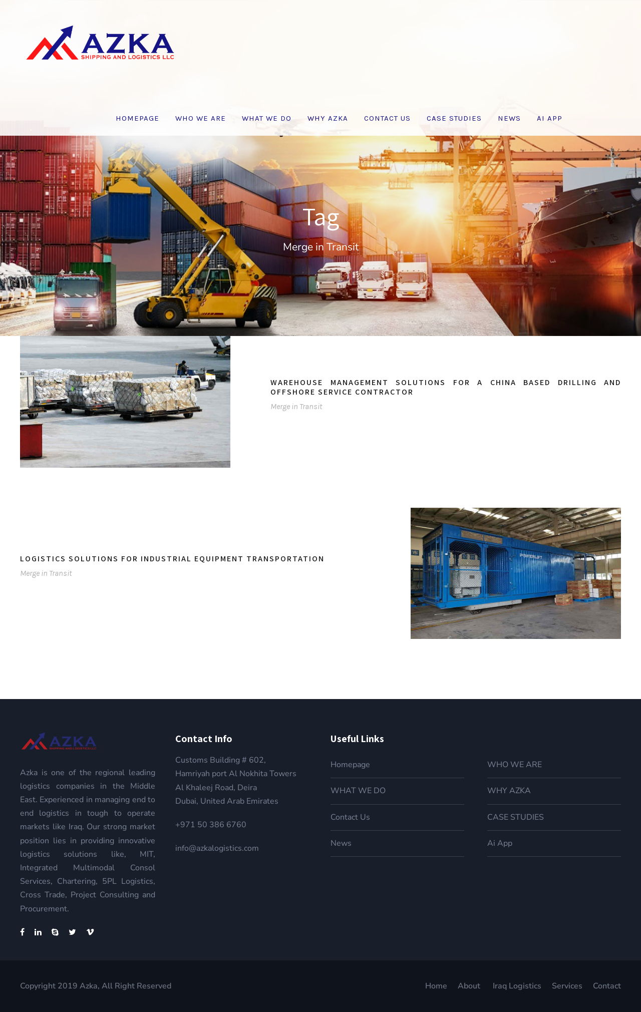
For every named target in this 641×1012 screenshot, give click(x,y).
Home (436, 985)
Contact (607, 985)
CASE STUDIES (454, 118)
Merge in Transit (296, 406)
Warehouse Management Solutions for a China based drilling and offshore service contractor (445, 387)
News (509, 118)
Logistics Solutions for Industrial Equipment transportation (172, 558)
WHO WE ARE (200, 118)
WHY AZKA (327, 118)
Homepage (137, 118)
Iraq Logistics (517, 985)
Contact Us (387, 118)
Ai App (549, 118)
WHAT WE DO (266, 118)
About (470, 985)
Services (567, 985)
